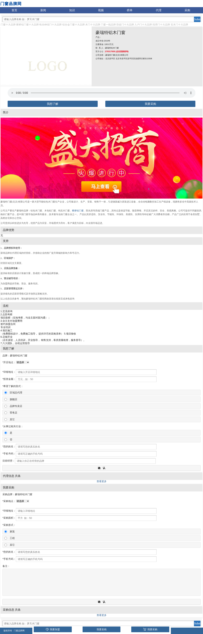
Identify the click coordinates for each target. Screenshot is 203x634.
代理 (158, 10)
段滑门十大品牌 (161, 24)
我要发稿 (102, 629)
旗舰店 (13, 399)
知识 (72, 10)
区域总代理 (16, 392)
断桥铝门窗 (78, 210)
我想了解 (52, 103)
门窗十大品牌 (8, 24)
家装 (12, 531)
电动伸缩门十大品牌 (50, 24)
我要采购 (150, 103)
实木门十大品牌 (179, 24)
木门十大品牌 (92, 24)
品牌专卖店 (16, 406)
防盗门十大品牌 (125, 24)
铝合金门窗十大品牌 (73, 24)
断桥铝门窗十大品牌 (27, 24)
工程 (12, 538)
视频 (101, 10)
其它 (12, 419)
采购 (187, 10)
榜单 (129, 10)
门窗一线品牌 (108, 24)
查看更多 (102, 481)
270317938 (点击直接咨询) (117, 51)
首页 (14, 10)
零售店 (13, 412)
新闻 (43, 10)
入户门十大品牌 (143, 24)
